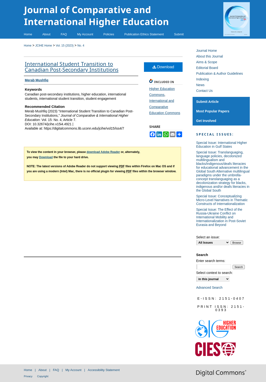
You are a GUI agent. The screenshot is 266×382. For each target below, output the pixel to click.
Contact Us (204, 91)
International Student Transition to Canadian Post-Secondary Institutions (71, 66)
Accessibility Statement (104, 370)
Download (163, 67)
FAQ (56, 370)
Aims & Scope (206, 62)
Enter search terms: (210, 261)
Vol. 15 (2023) (65, 45)
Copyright (42, 376)
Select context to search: (214, 273)
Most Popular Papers (212, 111)
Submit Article (207, 102)
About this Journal (209, 56)
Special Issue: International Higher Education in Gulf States (221, 144)
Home (27, 45)
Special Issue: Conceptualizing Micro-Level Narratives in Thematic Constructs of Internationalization (222, 200)
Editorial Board (207, 68)
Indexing (202, 79)
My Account (74, 370)
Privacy (28, 376)
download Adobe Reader (103, 152)
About (42, 370)
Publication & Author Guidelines (219, 73)
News (200, 85)
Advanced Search (209, 287)
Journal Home (206, 50)
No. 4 (80, 45)
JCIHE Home (43, 45)
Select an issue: (208, 237)
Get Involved (206, 121)
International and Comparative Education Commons (164, 107)
